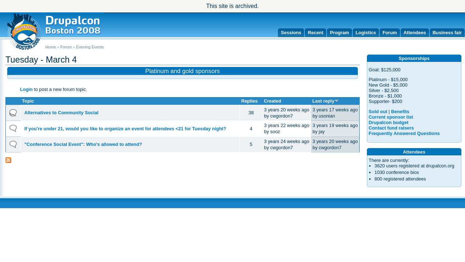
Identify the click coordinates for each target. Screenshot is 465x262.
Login (26, 89)
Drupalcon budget (388, 122)
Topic (28, 101)
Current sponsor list (391, 117)
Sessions (291, 32)
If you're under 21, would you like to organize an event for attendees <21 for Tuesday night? (125, 128)
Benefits (400, 111)
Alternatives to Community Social (61, 112)
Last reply (325, 101)
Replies (249, 101)
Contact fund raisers (391, 128)
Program (339, 32)
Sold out (378, 111)
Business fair (447, 32)
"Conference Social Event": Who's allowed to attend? (83, 144)
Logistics (366, 32)
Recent (315, 32)
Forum (390, 32)
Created (272, 101)
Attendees (415, 32)
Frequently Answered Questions (404, 133)
